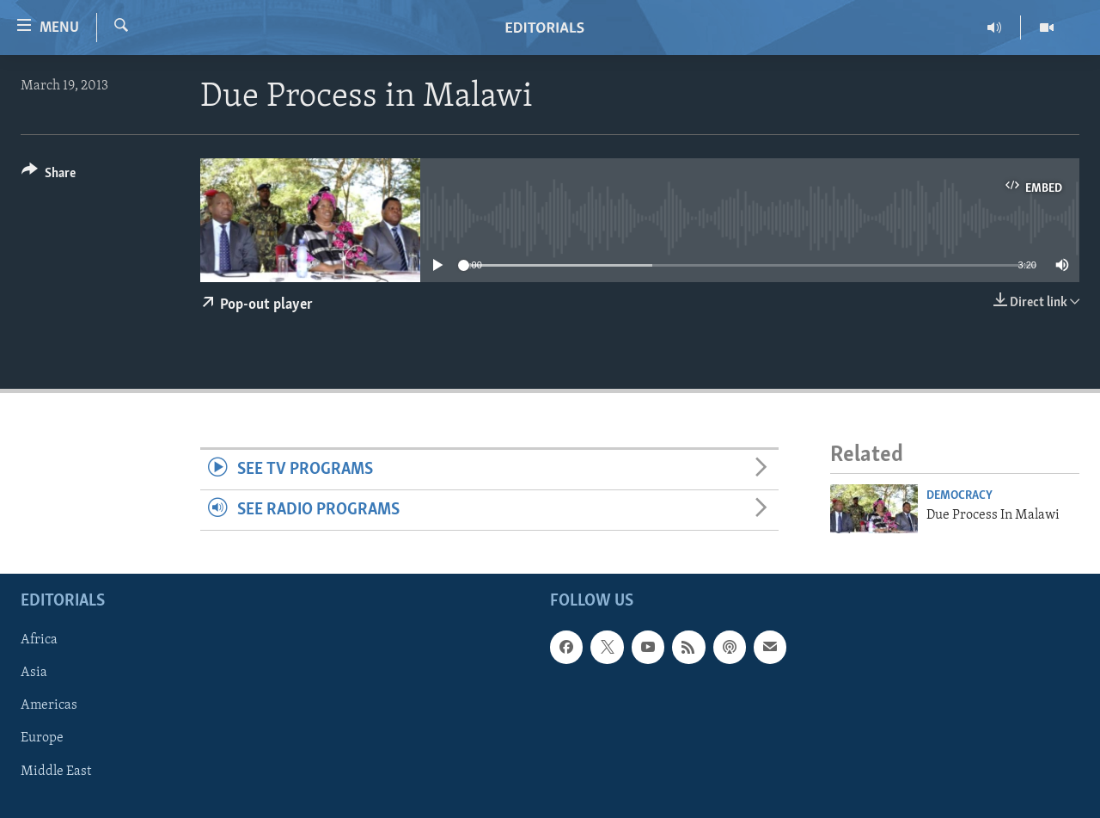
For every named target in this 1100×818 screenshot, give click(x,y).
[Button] (48, 176)
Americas (49, 705)
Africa (39, 640)
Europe (42, 738)
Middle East (56, 771)
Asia (34, 673)
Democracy (959, 495)
